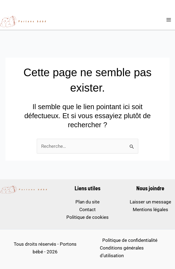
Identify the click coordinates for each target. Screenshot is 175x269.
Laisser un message (150, 202)
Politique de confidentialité (129, 240)
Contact (87, 209)
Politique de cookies (87, 217)
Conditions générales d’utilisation (122, 251)
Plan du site (87, 202)
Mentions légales (150, 209)
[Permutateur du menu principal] (169, 19)
